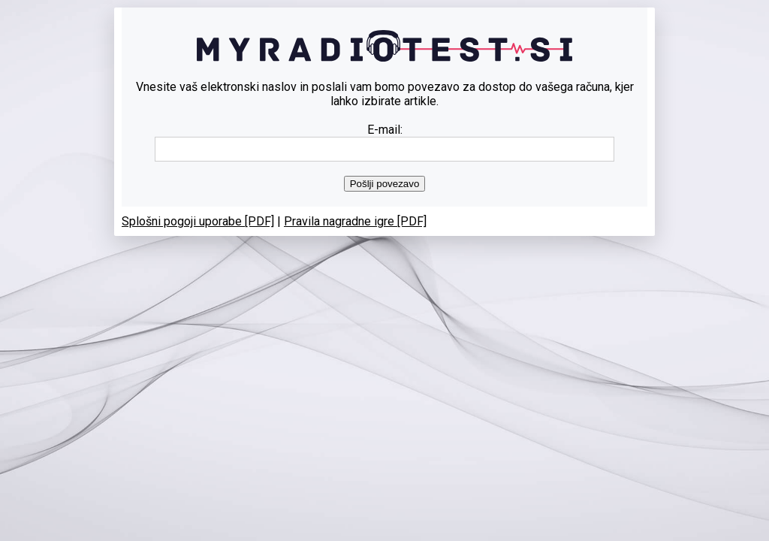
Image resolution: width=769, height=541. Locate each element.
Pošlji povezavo (385, 183)
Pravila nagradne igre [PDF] (355, 221)
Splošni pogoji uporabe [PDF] (198, 221)
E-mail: (385, 129)
